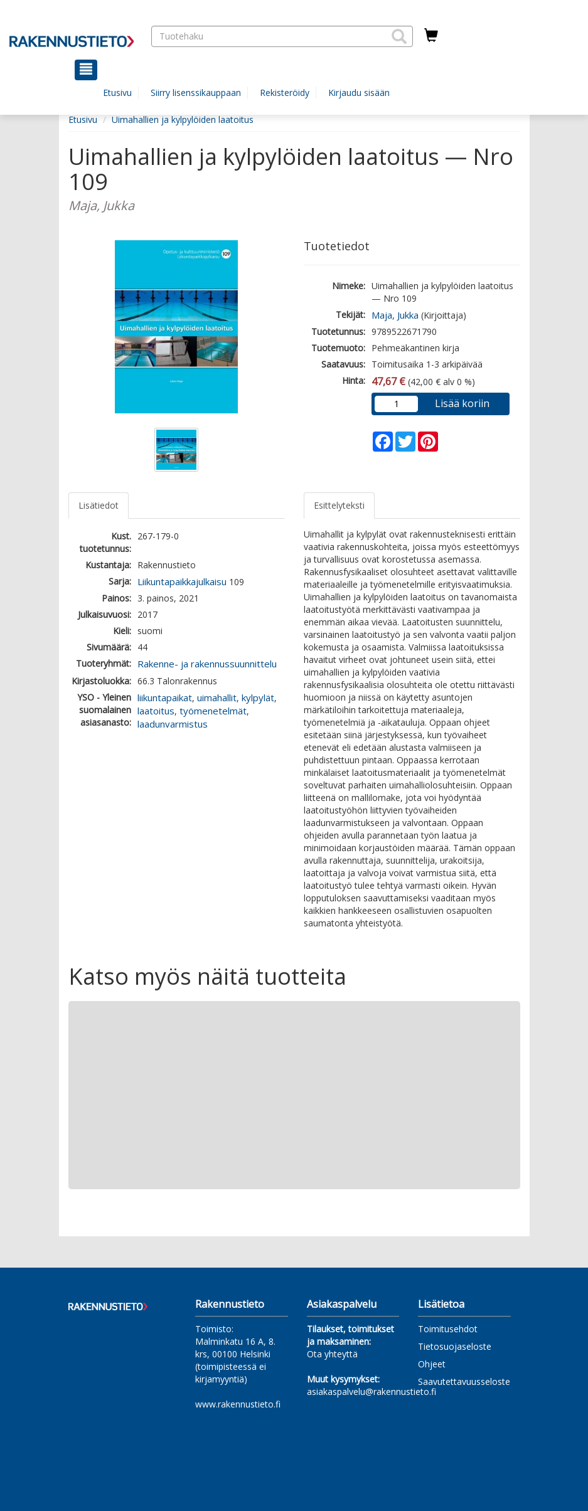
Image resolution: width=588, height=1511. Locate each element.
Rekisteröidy (284, 92)
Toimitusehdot (448, 1329)
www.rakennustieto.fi (238, 1404)
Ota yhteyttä (332, 1354)
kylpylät (258, 697)
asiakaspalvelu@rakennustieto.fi (371, 1391)
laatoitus (155, 710)
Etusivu (117, 92)
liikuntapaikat (164, 697)
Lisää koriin (462, 403)
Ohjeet (432, 1364)
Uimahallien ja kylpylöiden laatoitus (183, 119)
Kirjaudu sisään (359, 92)
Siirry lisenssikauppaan (196, 92)
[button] (399, 36)
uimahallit (217, 697)
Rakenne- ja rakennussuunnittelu (207, 663)
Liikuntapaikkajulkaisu (182, 581)
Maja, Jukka (395, 315)
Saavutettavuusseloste (464, 1381)
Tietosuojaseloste (454, 1346)
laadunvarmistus (172, 724)
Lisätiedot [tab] (98, 505)
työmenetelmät (213, 710)
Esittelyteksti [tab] (339, 505)
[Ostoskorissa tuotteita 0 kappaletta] (431, 35)
